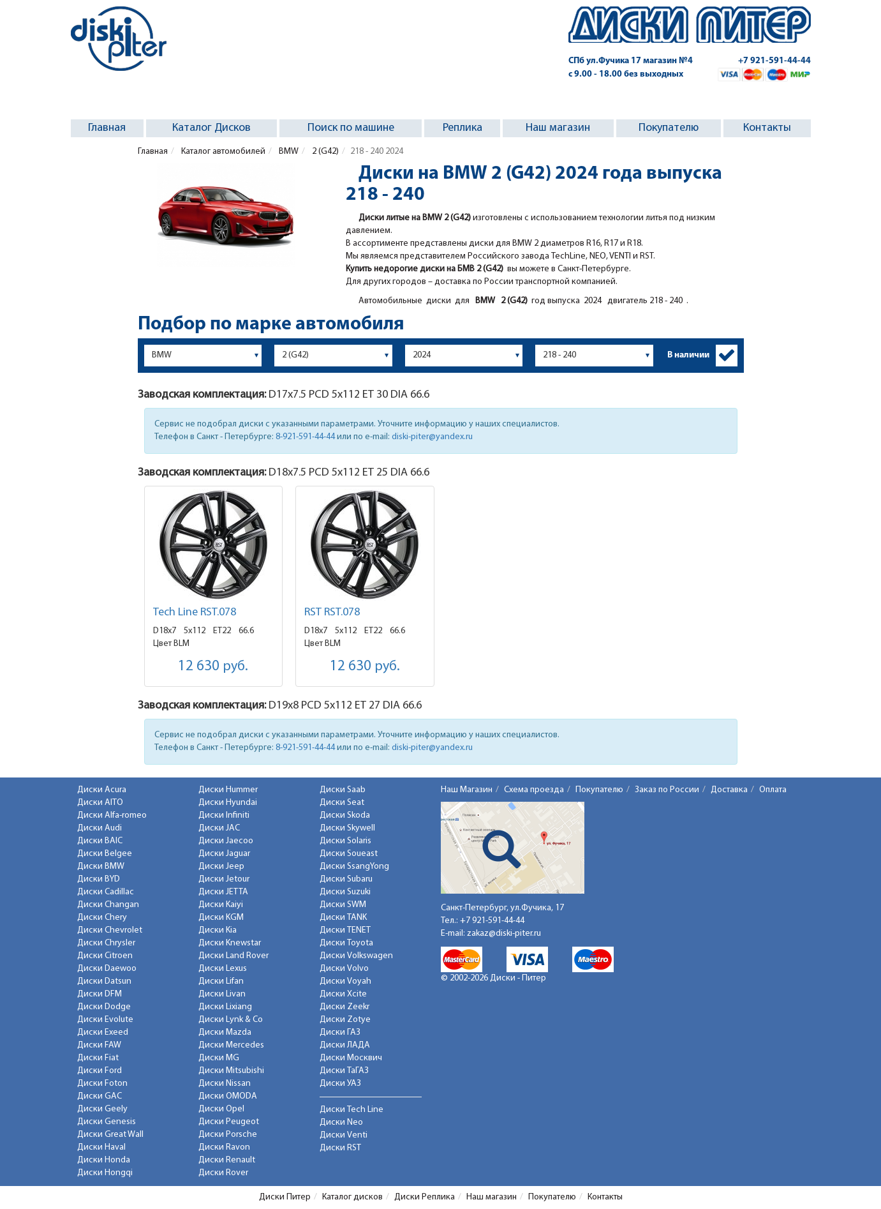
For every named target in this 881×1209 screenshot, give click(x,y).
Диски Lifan (221, 981)
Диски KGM (221, 917)
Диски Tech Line (351, 1110)
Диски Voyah (345, 981)
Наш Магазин (466, 790)
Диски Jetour (223, 879)
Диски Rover (223, 1173)
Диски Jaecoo (225, 841)
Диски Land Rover (233, 956)
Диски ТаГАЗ (344, 1071)
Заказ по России (667, 790)
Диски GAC (99, 1096)
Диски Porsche (227, 1134)
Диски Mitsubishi (231, 1071)
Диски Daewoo (107, 968)
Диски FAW (99, 1045)
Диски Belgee (104, 854)
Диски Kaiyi (220, 905)
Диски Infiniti (223, 815)
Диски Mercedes (231, 1045)
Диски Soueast (349, 854)
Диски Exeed (102, 1032)
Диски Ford (99, 1071)
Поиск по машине (350, 128)
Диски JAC (219, 828)
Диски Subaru (346, 879)
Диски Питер (285, 1197)
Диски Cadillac (105, 892)
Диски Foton (102, 1083)
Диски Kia (217, 930)
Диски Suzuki (345, 892)
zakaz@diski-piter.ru (504, 933)
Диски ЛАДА (345, 1045)
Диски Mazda (224, 1032)
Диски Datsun (104, 981)
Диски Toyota (346, 943)
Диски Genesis (106, 1122)
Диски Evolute (105, 1020)
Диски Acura (101, 790)
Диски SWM (343, 905)
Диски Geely (102, 1109)
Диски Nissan (224, 1083)
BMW (288, 151)
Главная (107, 128)
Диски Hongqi (105, 1173)
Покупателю (669, 128)
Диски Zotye (345, 1020)
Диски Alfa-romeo (112, 815)
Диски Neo (341, 1122)
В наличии (688, 355)
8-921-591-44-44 (305, 437)
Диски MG (218, 1058)
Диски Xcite (343, 994)
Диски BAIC (99, 841)
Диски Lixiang (225, 1007)
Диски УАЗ (340, 1083)
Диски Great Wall (110, 1134)
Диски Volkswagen (356, 956)
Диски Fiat (98, 1058)
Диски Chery (102, 917)
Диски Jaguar (224, 854)
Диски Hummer (228, 790)
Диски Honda (103, 1160)
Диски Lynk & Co (230, 1020)
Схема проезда (534, 790)
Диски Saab (343, 790)
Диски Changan (108, 905)
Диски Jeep (221, 866)
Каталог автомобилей (222, 151)
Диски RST (340, 1148)
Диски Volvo (344, 968)
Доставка (729, 790)
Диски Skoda (345, 815)
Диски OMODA (227, 1096)
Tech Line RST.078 (194, 612)
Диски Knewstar (229, 943)
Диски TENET (345, 930)
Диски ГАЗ (340, 1032)
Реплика (462, 128)
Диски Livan (222, 994)
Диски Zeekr (344, 1007)
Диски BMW (100, 866)
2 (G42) (324, 151)
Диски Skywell (347, 828)
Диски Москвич (351, 1058)
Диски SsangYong (354, 866)
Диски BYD (98, 879)
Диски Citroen (105, 956)
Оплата (773, 790)
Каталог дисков (352, 1197)
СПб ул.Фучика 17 (630, 61)
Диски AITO (100, 802)
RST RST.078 (332, 612)
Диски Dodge (104, 1007)
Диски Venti (343, 1135)
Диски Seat (342, 802)
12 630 (213, 666)
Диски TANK (343, 917)
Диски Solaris (345, 841)
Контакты (767, 128)
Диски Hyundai (227, 802)
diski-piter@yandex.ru (432, 437)
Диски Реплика (424, 1197)
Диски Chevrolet (109, 930)
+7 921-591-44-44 (774, 61)
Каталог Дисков (211, 128)
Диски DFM (99, 994)
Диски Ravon (224, 1147)
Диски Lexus (222, 968)
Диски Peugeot (228, 1122)
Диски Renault (226, 1160)
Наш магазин (558, 128)
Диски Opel (221, 1109)
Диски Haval (101, 1147)
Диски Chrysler (106, 943)
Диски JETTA (223, 892)
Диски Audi (99, 828)
